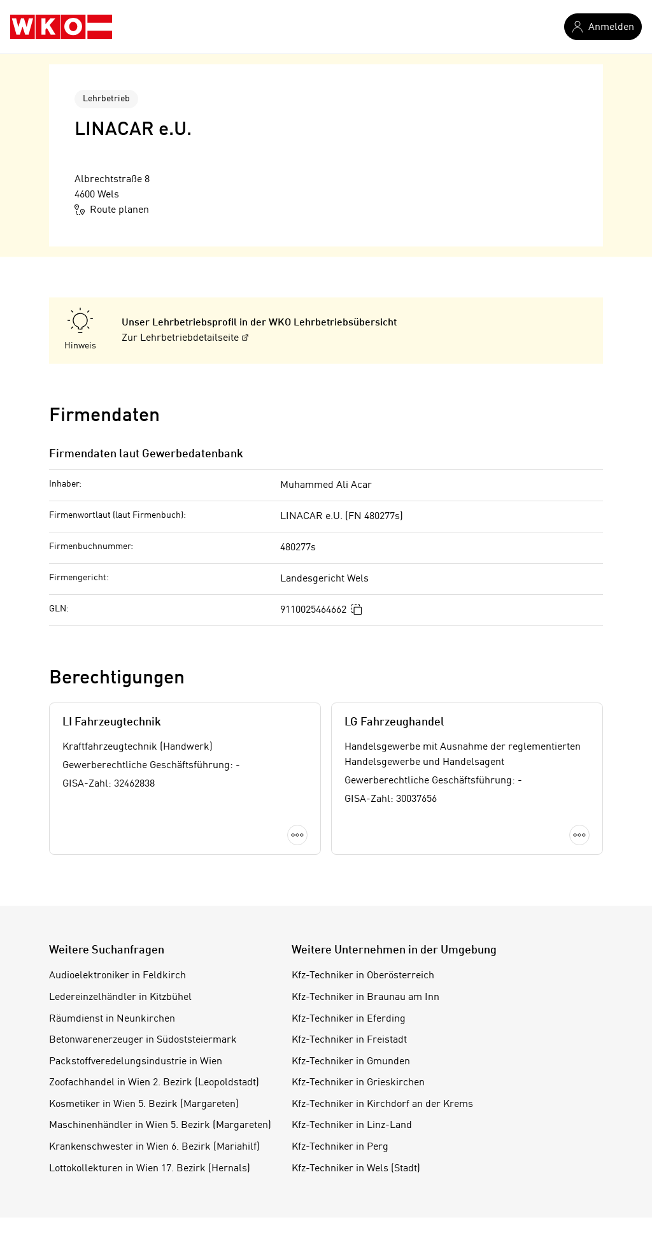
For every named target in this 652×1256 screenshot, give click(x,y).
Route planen (111, 209)
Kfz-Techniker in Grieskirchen (358, 1083)
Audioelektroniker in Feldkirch (117, 976)
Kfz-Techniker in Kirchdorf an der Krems (382, 1104)
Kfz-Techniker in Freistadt (349, 1040)
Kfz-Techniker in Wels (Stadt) (356, 1169)
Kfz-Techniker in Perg (340, 1147)
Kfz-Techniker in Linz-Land (352, 1125)
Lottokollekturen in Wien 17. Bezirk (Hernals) (149, 1169)
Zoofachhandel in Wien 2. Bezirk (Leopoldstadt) (154, 1083)
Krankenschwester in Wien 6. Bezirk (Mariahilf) (154, 1147)
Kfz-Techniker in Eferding (349, 1019)
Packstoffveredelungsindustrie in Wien (135, 1062)
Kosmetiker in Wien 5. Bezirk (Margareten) (144, 1104)
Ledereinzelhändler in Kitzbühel (120, 997)
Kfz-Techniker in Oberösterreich (363, 976)
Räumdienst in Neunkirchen (112, 1019)
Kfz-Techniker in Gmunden (351, 1062)
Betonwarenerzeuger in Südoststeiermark (143, 1040)
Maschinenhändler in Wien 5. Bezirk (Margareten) (160, 1125)
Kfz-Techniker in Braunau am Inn (365, 997)
